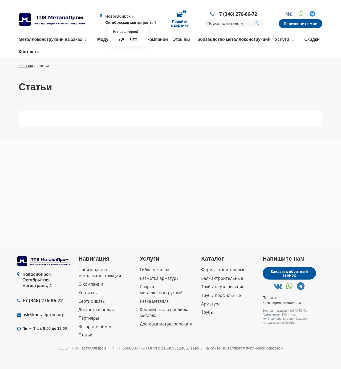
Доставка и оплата (96, 324)
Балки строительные (221, 294)
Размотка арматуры (159, 294)
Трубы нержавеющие (222, 302)
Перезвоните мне (301, 24)
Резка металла (154, 315)
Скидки (312, 40)
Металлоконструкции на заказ (50, 40)
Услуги (282, 40)
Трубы (207, 326)
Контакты (29, 52)
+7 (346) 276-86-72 (237, 14)
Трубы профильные (220, 310)
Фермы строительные (222, 285)
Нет (133, 39)
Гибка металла (154, 285)
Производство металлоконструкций (232, 40)
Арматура (210, 318)
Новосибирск (119, 16)
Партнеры (88, 332)
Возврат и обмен (94, 340)
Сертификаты (91, 315)
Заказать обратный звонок (289, 289)
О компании (155, 40)
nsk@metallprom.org (43, 330)
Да (121, 39)
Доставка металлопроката (166, 338)
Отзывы (181, 40)
